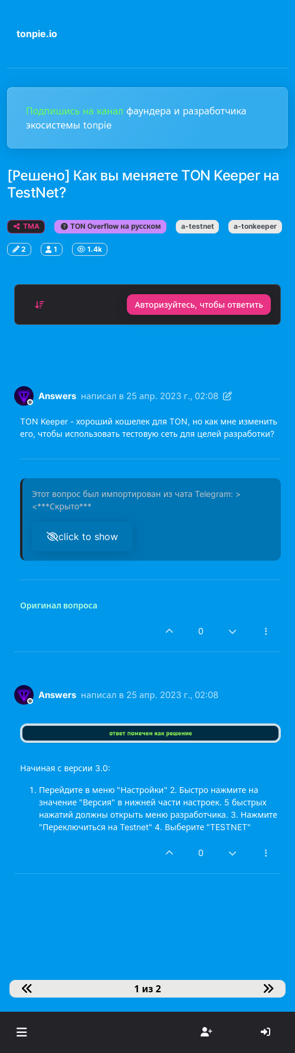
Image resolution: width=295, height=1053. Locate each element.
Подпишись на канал (76, 111)
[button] (21, 1032)
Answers (57, 396)
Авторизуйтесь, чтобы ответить (199, 305)
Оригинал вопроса (58, 605)
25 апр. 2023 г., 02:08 (172, 396)
